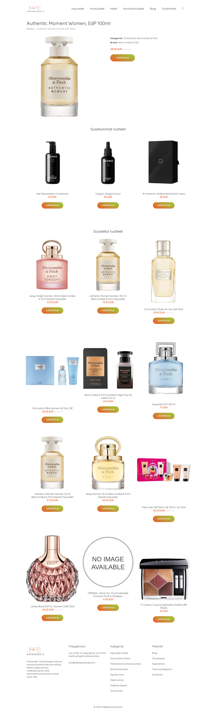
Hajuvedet (77, 8)
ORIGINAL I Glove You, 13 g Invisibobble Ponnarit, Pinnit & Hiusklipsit (108, 595)
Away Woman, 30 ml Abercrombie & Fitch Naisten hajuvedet (108, 496)
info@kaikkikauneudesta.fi (82, 662)
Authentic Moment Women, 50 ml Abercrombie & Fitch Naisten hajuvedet (52, 496)
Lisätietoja (122, 57)
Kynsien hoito (117, 674)
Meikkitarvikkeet (118, 685)
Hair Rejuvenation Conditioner (52, 193)
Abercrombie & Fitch (147, 38)
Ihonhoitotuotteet (133, 8)
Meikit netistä (117, 680)
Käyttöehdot (158, 663)
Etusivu (30, 28)
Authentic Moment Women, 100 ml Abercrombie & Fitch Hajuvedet (108, 298)
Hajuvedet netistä (119, 653)
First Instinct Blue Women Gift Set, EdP (52, 408)
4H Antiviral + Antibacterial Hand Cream (163, 193)
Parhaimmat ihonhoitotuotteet (125, 663)
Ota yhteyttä (158, 658)
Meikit (113, 8)
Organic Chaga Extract (108, 193)
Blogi (153, 8)
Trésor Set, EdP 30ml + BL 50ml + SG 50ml (164, 507)
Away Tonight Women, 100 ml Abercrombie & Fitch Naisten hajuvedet (52, 298)
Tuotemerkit (169, 8)
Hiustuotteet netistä (120, 658)
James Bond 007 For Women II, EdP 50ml (52, 606)
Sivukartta (157, 674)
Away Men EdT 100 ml (163, 404)
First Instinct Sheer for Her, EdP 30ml (163, 309)
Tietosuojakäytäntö (162, 669)
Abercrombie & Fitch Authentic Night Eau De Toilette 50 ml (108, 397)
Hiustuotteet (97, 8)
